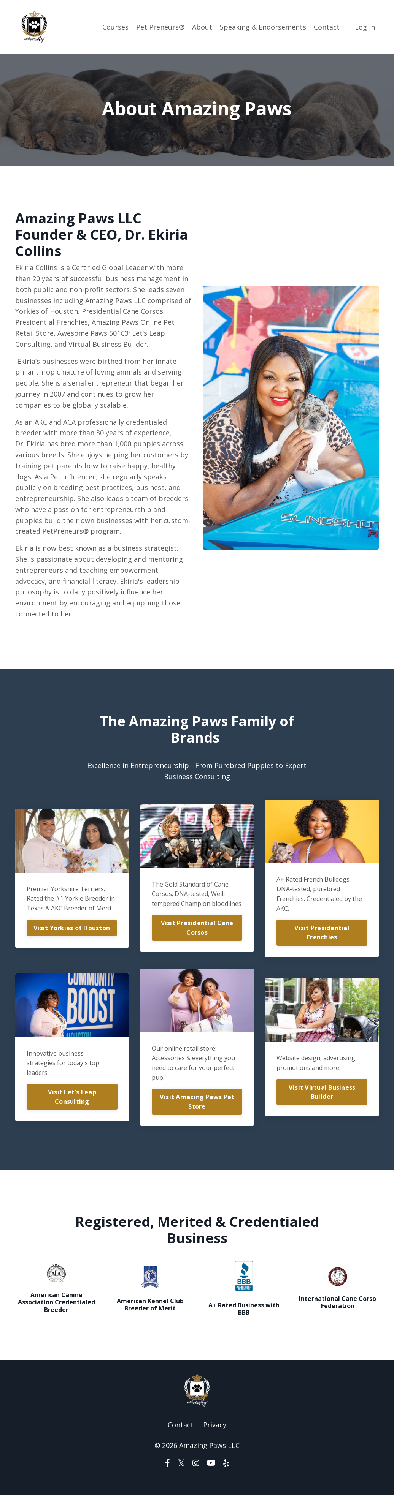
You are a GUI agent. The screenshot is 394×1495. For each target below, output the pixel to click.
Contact (327, 27)
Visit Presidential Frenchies (322, 932)
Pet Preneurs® (160, 27)
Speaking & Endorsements (263, 27)
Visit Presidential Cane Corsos (197, 927)
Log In (365, 27)
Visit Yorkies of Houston (71, 928)
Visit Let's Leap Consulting (72, 1096)
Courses (115, 27)
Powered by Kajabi (197, 1475)
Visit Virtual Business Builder (322, 1092)
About (202, 27)
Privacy (214, 1424)
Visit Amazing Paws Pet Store (197, 1101)
